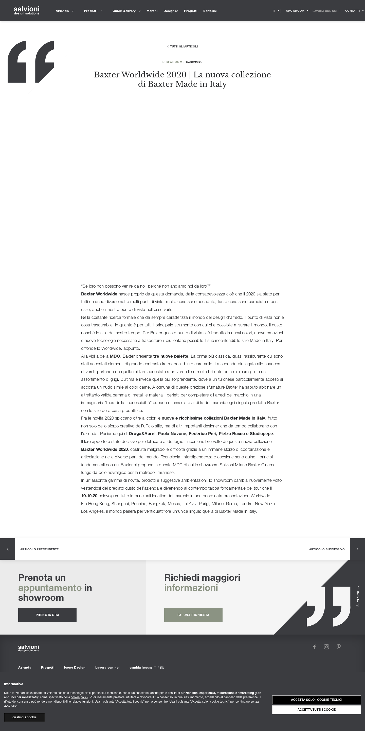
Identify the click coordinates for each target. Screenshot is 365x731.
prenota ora (47, 615)
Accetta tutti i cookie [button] (317, 709)
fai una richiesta (193, 615)
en (162, 668)
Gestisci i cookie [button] (24, 717)
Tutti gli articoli (184, 46)
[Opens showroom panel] (295, 11)
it (155, 668)
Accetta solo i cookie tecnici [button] (316, 700)
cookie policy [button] (79, 697)
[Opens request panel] (352, 11)
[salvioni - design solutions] (26, 10)
